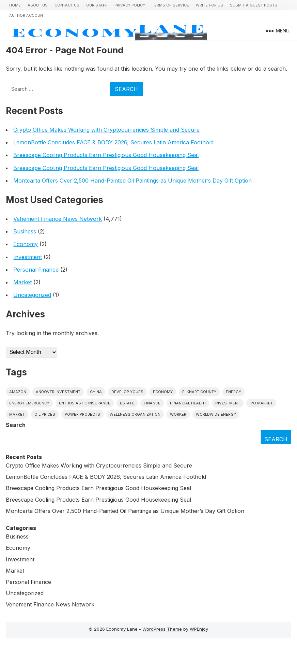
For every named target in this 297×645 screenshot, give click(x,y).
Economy (25, 244)
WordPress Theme (162, 629)
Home (15, 5)
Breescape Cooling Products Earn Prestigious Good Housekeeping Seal (106, 155)
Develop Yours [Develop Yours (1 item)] (127, 391)
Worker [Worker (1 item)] (178, 414)
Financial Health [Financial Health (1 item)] (188, 403)
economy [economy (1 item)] (163, 391)
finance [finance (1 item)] (152, 403)
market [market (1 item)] (17, 414)
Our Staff (97, 5)
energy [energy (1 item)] (233, 391)
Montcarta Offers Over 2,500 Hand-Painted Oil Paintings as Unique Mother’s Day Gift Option (132, 180)
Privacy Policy (129, 5)
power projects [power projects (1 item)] (82, 414)
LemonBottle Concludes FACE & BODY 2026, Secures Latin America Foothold (113, 142)
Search (16, 424)
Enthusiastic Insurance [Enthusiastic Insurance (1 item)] (84, 403)
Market (22, 282)
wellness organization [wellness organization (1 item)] (135, 414)
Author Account (27, 15)
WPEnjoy (199, 629)
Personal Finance (36, 269)
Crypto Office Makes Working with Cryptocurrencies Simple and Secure (106, 129)
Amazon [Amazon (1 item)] (17, 391)
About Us (38, 5)
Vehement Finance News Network (57, 218)
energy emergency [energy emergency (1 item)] (29, 403)
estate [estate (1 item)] (127, 403)
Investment (27, 257)
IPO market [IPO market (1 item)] (261, 403)
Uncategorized (32, 294)
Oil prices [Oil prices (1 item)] (44, 414)
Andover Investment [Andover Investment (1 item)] (58, 391)
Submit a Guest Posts (253, 5)
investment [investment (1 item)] (227, 403)
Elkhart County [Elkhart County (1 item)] (199, 391)
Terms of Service (170, 5)
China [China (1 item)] (96, 391)
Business (24, 231)
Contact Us (66, 5)
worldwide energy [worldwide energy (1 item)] (216, 414)
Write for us (209, 5)
